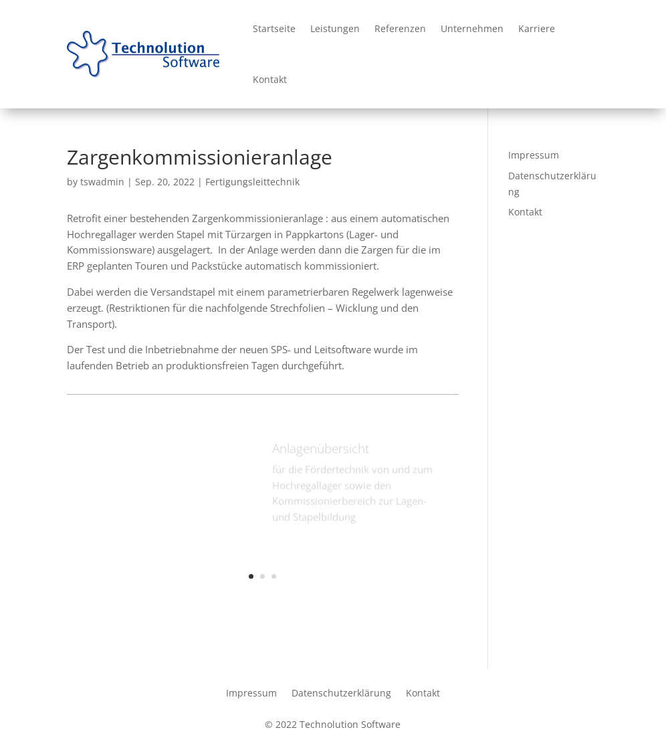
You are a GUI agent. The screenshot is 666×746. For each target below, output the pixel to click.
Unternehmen (472, 28)
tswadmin (102, 181)
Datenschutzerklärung (341, 692)
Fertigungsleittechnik (252, 181)
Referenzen (400, 28)
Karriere (536, 28)
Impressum (533, 155)
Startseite (274, 28)
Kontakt (270, 79)
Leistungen (335, 28)
